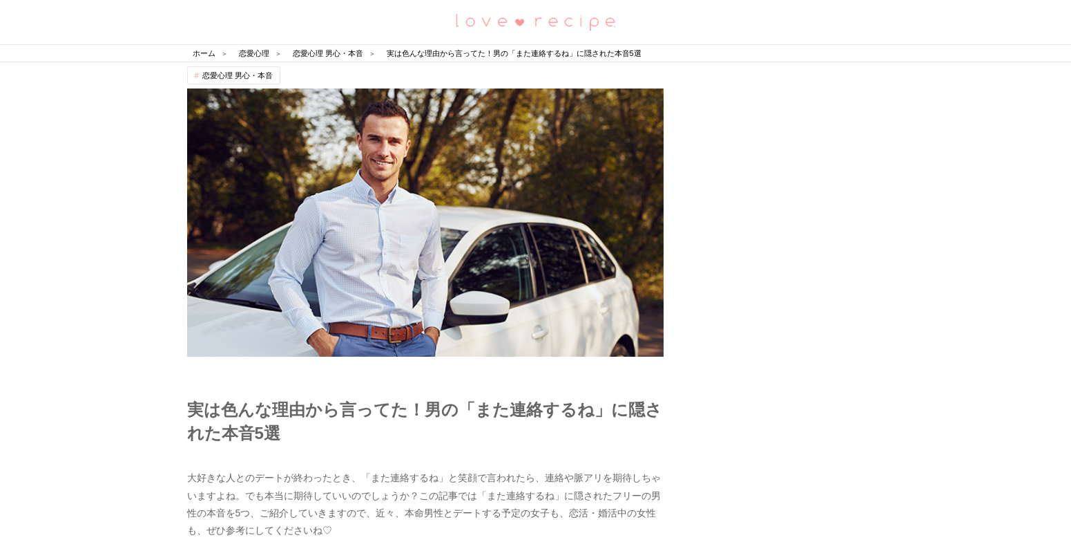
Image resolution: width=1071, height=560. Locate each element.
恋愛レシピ (535, 21)
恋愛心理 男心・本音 (237, 75)
